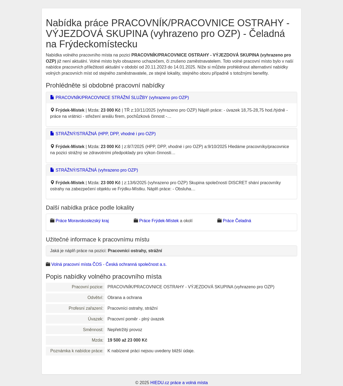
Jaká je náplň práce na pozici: (106, 250)
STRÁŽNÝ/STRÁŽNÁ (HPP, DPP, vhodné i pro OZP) (103, 133)
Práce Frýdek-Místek (159, 220)
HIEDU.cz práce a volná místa (179, 382)
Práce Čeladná (237, 220)
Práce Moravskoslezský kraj (82, 220)
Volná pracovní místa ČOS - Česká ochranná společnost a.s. (108, 264)
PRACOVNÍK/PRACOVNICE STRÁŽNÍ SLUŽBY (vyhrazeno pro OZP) (119, 97)
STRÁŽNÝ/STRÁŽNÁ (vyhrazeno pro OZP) (94, 170)
